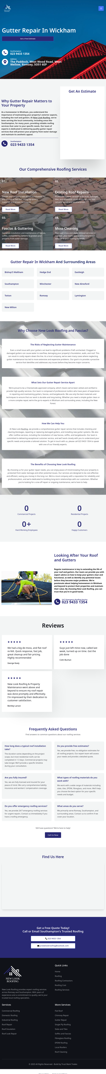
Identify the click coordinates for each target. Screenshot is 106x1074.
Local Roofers (61, 1050)
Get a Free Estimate (14, 39)
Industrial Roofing (10, 1023)
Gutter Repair (61, 1023)
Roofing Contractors (64, 984)
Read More (11, 210)
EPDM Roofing (61, 1046)
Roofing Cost (60, 988)
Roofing (24, 431)
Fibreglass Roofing (63, 1041)
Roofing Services (62, 993)
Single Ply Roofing (63, 1027)
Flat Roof (59, 1014)
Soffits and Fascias (63, 1037)
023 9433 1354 (53, 941)
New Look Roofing (41, 118)
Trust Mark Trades (69, 1067)
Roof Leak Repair (9, 1037)
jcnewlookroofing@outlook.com (53, 948)
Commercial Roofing (11, 1014)
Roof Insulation (8, 1032)
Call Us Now (53, 837)
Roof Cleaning (61, 1055)
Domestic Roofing (9, 1018)
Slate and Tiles (61, 1032)
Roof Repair (7, 1027)
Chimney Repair (62, 1018)
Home (57, 974)
